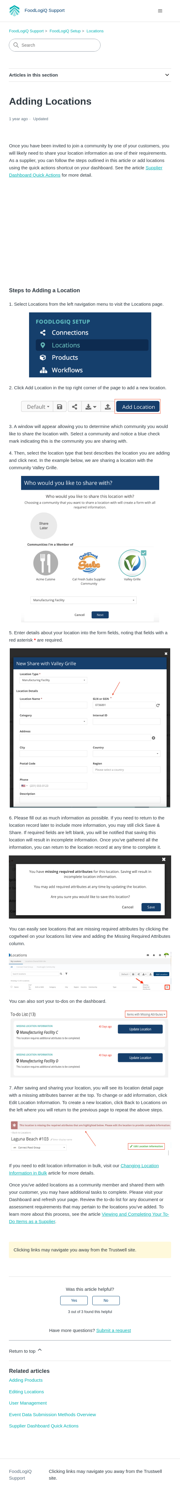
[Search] (54, 45)
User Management (27, 1402)
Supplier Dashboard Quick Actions (44, 1425)
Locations (95, 31)
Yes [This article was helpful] (74, 1300)
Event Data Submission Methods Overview (52, 1414)
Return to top (26, 1350)
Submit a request (113, 1330)
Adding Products (25, 1380)
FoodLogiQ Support (26, 31)
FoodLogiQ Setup (65, 31)
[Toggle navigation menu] (160, 11)
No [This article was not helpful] (106, 1300)
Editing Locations (26, 1391)
